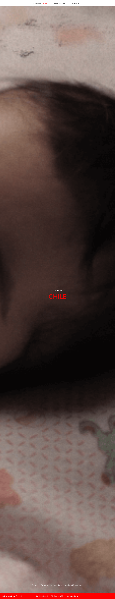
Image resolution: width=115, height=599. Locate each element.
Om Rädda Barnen (72, 596)
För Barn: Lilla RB (57, 596)
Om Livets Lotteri (42, 596)
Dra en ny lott (59, 4)
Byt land (75, 4)
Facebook (11, 3)
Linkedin (15, 3)
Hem (102, 3)
